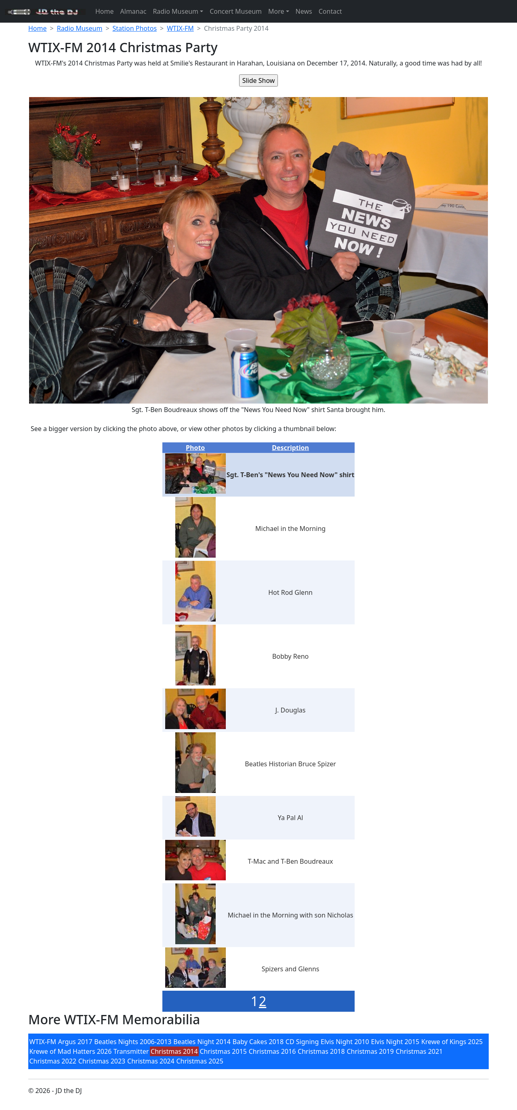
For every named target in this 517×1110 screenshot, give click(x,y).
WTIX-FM (180, 28)
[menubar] (258, 1051)
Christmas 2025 (199, 1061)
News (304, 11)
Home (104, 11)
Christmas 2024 (150, 1061)
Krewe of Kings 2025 (452, 1041)
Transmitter (131, 1051)
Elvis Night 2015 (395, 1041)
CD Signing (302, 1041)
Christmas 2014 (174, 1051)
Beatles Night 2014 (202, 1041)
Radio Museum (175, 11)
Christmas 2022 (52, 1061)
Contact (330, 11)
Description (290, 447)
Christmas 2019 (370, 1051)
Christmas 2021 (419, 1051)
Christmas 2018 (321, 1051)
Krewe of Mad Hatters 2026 (70, 1051)
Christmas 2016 (272, 1051)
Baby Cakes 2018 (258, 1041)
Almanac (133, 11)
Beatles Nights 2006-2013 (132, 1041)
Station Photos (135, 28)
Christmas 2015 (223, 1051)
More (276, 11)
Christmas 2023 (102, 1061)
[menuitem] (42, 1042)
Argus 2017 (75, 1041)
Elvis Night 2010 (345, 1041)
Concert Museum (236, 11)
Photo (195, 447)
